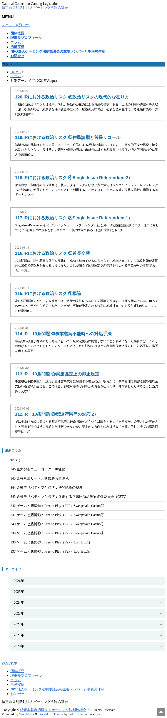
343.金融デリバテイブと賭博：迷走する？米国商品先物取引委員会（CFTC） (70, 496)
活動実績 (17, 684)
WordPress (26, 714)
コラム (15, 680)
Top (161, 712)
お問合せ (17, 694)
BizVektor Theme (50, 714)
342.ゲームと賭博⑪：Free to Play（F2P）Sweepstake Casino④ (57, 506)
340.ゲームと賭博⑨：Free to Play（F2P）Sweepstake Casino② (57, 524)
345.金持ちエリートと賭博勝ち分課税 (39, 478)
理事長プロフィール (26, 675)
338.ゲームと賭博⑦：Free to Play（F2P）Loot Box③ (50, 542)
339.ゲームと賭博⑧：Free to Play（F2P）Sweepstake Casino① (57, 533)
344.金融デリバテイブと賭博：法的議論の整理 (46, 487)
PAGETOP (9, 663)
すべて (15, 460)
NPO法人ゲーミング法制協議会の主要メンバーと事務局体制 (57, 689)
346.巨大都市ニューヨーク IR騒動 (37, 469)
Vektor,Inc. (76, 714)
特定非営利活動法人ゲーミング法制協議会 (35, 8)
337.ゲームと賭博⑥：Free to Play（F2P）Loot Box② (50, 551)
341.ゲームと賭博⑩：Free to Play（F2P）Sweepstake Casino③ (57, 515)
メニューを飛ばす (16, 25)
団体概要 (17, 671)
